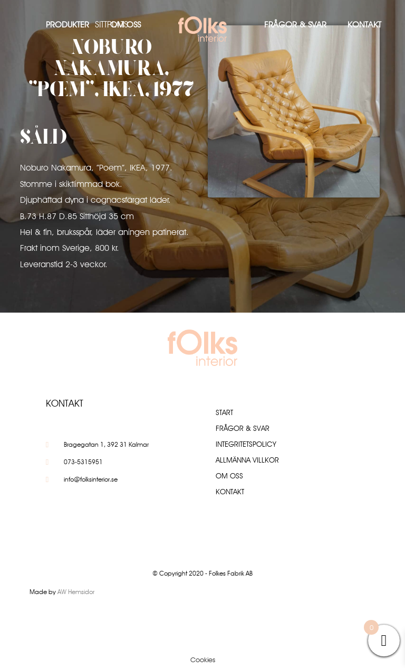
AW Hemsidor (75, 592)
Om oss (125, 25)
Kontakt (364, 25)
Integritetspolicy (246, 444)
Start (224, 412)
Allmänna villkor (247, 460)
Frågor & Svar (295, 25)
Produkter (67, 25)
